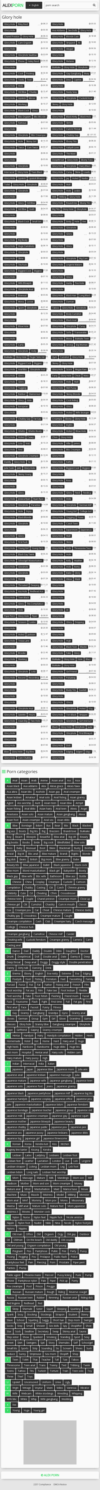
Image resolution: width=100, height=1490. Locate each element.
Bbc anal (33, 853)
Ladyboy (40, 1155)
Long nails (32, 1172)
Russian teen (25, 1297)
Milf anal (23, 1206)
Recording (34, 677)
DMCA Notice (60, 1484)
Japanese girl (32, 1138)
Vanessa (71, 1387)
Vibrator (84, 1387)
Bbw (6, 751)
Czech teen (72, 523)
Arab (34, 780)
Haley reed (33, 61)
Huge (81, 1041)
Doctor (84, 951)
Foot (28, 979)
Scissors (22, 622)
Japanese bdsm (54, 1104)
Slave (10, 1320)
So (29, 461)
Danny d (75, 956)
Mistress (48, 1194)
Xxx (14, 1404)
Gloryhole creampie (28, 455)
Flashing (56, 996)
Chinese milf (56, 934)
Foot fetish (41, 996)
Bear (57, 825)
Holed (75, 178)
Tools (21, 79)
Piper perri (9, 616)
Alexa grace (56, 786)
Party (54, 375)
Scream (67, 1348)
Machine (11, 1194)
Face (24, 1007)
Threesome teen (82, 548)
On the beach (34, 1239)
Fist (31, 984)
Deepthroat (58, 159)
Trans (42, 1365)
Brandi (63, 853)
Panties (11, 1268)
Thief (20, 1376)
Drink (48, 967)
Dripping (79, 622)
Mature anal (13, 1189)
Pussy (83, 1251)
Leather (29, 1161)
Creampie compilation (19, 921)
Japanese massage (60, 1075)
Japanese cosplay (41, 1099)
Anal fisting (60, 797)
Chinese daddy (83, 910)
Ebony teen (87, 159)
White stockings (44, 1393)
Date (63, 956)
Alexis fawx (73, 786)
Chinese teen (14, 898)
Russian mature (34, 1292)
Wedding (66, 1399)
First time (56, 1001)
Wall (68, 184)
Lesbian (16, 1155)
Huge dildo (59, 1046)
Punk (78, 1275)
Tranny (53, 1365)
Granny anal (78, 1013)
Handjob (28, 1035)
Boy (9, 836)
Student (72, 1314)
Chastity (50, 904)
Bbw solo (79, 842)
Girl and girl (85, 720)
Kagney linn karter (17, 1149)
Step (19, 1325)
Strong (69, 344)
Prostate (64, 1262)
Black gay (12, 876)
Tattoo (22, 1371)
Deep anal (30, 962)
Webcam (26, 1393)
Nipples (23, 1228)
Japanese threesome (55, 1138)
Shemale (27, 1309)
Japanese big (14, 1138)
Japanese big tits (83, 1093)
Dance (16, 951)
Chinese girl (13, 904)
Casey (31, 437)
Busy (86, 73)
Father (48, 984)
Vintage (26, 1387)
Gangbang (38, 1013)
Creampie (57, 418)
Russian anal (70, 1297)
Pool (29, 1286)
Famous (22, 122)
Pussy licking (64, 1275)
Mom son (78, 1177)
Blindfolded (63, 842)
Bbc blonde (40, 116)
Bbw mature (49, 853)
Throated (23, 585)
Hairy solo (57, 1052)
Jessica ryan (24, 498)
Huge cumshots (26, 246)
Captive (77, 79)
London (56, 1161)
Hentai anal (41, 1052)
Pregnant (17, 1251)
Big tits (56, 209)
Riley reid (23, 24)
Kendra (47, 1149)
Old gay (71, 1234)
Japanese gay (59, 1115)
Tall (57, 1359)
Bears (22, 859)
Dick (68, 745)
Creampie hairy (62, 921)
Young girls (37, 548)
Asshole (40, 791)
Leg (62, 1166)
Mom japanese (76, 1206)
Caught (68, 915)
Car (37, 910)
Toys (30, 1376)
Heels (90, 1035)
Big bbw (30, 751)
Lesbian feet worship (54, 1172)
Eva (77, 973)
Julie (19, 468)
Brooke (22, 653)
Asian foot (13, 820)
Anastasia (12, 814)
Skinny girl (31, 141)
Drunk (10, 956)
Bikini (52, 848)
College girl (86, 511)
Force (22, 984)
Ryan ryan (38, 498)
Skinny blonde (73, 394)
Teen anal (29, 1365)
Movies (26, 1211)
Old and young (15, 1245)
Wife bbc (12, 1399)
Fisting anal (62, 984)
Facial (85, 996)
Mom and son (41, 1183)
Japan (30, 1069)
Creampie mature (50, 915)
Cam (88, 939)
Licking (33, 1166)
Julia (77, 1075)
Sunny (22, 1354)
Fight (44, 1001)
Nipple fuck (56, 1217)
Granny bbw (42, 1024)
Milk (54, 196)
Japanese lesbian (36, 1075)
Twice (21, 147)
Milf (90, 1177)
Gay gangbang (73, 73)
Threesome (13, 1365)
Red (40, 1303)
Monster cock (42, 1211)
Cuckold (67, 882)
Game (87, 1018)
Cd (31, 893)
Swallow (29, 1331)
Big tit (20, 853)
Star (9, 1331)
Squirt (49, 1309)
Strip (34, 1348)
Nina (57, 1223)
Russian (16, 1292)
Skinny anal (69, 1331)
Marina (11, 1206)
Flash (35, 1001)
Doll (37, 956)
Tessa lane (23, 640)
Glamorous (34, 394)
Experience (86, 529)
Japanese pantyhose (39, 1093)
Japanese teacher (42, 1110)
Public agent (14, 1275)
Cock (20, 73)
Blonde (86, 853)
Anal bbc (22, 369)
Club (47, 921)
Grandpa (53, 1013)
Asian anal (57, 780)
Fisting (38, 979)
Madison (12, 1183)
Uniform (46, 1382)
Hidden (79, 1035)
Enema (16, 973)
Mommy (36, 1200)
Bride (37, 842)
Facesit (34, 1007)
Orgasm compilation (39, 1245)
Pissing (11, 1256)
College (11, 927)
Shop (75, 1354)
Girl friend (71, 671)
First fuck (22, 542)
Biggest (38, 270)
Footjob (17, 979)
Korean (16, 1144)
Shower (40, 1325)
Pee (64, 1251)
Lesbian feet (14, 1161)
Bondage (26, 825)
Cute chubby (24, 757)
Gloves (10, 1018)
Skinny (55, 104)
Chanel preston (11, 36)
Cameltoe (39, 934)
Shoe (89, 1325)
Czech (60, 887)
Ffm (86, 984)
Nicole (67, 1223)
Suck (89, 1348)
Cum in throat (73, 129)
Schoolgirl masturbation (30, 560)
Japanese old (84, 1110)
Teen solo (78, 1371)
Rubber (22, 394)
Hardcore (27, 1046)
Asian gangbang (66, 814)
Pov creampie (14, 1286)
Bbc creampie (38, 135)
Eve (84, 221)
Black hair (71, 295)
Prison (39, 1286)
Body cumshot (73, 313)
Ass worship (24, 803)
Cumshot (64, 357)
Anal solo (44, 797)
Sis (57, 1348)
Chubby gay (72, 135)
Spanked (38, 1337)
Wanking (22, 659)
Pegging (23, 1256)
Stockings (46, 1314)
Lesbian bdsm (15, 1172)
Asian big (22, 720)
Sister (39, 1309)
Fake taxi (52, 990)
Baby (19, 848)
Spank (10, 1314)
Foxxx (80, 517)
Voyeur (39, 1387)
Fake (68, 653)
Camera (77, 939)
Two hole (35, 720)
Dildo (59, 951)
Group (35, 1018)
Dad (26, 951)
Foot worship (14, 990)
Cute (23, 893)
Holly (33, 350)
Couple (29, 898)
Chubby (28, 887)
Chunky (33, 92)
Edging (69, 751)
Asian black (13, 786)
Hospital (26, 1052)
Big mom (46, 859)
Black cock (23, 110)
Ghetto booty (35, 431)
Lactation (42, 1161)
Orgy (60, 1234)
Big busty (22, 239)
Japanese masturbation (28, 1104)
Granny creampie (52, 1029)
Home (45, 1041)
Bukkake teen (82, 338)
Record (21, 677)
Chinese (16, 882)
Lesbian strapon (16, 1166)
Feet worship (14, 996)
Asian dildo (63, 820)
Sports (24, 1348)
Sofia (68, 332)
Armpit (79, 803)
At (79, 42)
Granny (25, 1013)
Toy (89, 1371)
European (23, 406)
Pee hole (79, 283)
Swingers (31, 1342)
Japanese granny (66, 1086)
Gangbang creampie (63, 1024)
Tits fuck (22, 264)
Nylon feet (40, 1217)
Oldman (18, 1239)
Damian (70, 301)
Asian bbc (26, 791)
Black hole (85, 116)
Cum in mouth (66, 904)
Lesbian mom (48, 1166)
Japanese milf (62, 1093)
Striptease (35, 1354)
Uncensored (31, 1382)
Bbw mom (13, 870)
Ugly (67, 1382)
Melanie (70, 61)
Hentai (16, 1035)
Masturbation (42, 1189)
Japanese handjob (17, 1099)
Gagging (70, 517)
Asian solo (28, 814)
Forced (11, 984)
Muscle (35, 1194)
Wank (21, 579)
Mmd (27, 1189)
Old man (17, 1234)
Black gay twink (26, 554)
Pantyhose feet (15, 1262)
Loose (30, 301)
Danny (10, 967)
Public (54, 1251)
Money (78, 1183)
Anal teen (61, 808)
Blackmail (64, 848)
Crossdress (30, 915)
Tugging (22, 387)
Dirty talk (23, 967)
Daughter (71, 951)
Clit (25, 904)
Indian (15, 1063)
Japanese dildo (79, 1132)
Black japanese (62, 865)
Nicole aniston (74, 1217)
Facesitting (75, 979)
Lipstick (22, 98)
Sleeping (61, 1309)
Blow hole (23, 326)
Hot (36, 1041)
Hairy (40, 1035)
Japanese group (64, 1110)
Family (89, 979)
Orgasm (49, 1234)
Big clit (72, 836)
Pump (88, 1275)
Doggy (44, 962)
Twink (86, 1365)
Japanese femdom (77, 1104)
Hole (20, 85)
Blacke (83, 646)
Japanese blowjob (40, 1121)
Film (40, 990)
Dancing (37, 967)
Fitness (57, 1007)
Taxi (65, 1359)
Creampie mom (67, 898)
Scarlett (82, 690)
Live (67, 1161)
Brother (88, 848)
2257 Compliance (42, 1484)
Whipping (77, 1393)
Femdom (51, 979)
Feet (63, 979)
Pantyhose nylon (27, 1280)
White (23, 1399)
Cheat (77, 375)
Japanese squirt (80, 1115)
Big (43, 831)
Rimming (54, 1297)
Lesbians (54, 1155)
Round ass (71, 203)
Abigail (69, 48)
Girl (53, 1018)
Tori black (71, 714)
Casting (41, 887)
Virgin (15, 1387)
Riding (61, 1292)
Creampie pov (23, 910)
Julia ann (82, 1069)
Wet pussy (71, 387)
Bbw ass (70, 876)
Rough (50, 1292)
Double (48, 951)
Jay (67, 178)
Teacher (46, 1359)
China (28, 882)
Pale (43, 1280)
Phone (21, 61)
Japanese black (15, 1093)
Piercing (41, 1262)
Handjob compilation (59, 1035)
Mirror (32, 98)
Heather (78, 560)
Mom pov (50, 1200)
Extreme (66, 973)
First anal (12, 1007)
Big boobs (12, 842)
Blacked (86, 825)
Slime (69, 122)
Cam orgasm (24, 42)
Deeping (35, 585)
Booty (82, 870)
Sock (18, 1331)
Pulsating (70, 677)
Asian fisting (13, 808)
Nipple (10, 1223)
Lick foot (73, 1166)
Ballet (46, 865)
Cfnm (55, 437)
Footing (30, 73)
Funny (45, 1007)
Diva (68, 79)
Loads (87, 172)
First (88, 1001)
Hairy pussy (32, 1058)
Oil (8, 1239)
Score (69, 369)
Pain (30, 1262)
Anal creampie (72, 791)
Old (39, 1234)
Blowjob (31, 836)
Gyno (65, 1013)
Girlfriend (22, 1029)
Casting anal (14, 945)
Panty (75, 1280)
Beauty (84, 836)
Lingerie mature (74, 264)
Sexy (86, 1337)
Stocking (32, 1314)
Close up (85, 898)
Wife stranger (82, 412)
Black (55, 727)
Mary (86, 375)
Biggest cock (24, 270)
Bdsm (39, 825)
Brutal (10, 853)
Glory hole (9, 24)
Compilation (13, 887)
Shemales (64, 1342)
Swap (55, 1331)
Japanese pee (78, 1127)
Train (65, 1371)
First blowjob (85, 733)
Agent (10, 803)
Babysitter (69, 870)
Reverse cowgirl (78, 1292)
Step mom (74, 1320)
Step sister (13, 1337)
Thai (35, 1359)
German (23, 1018)
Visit (28, 443)
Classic (82, 904)
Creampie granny (59, 939)
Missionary (78, 1200)
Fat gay (37, 418)
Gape (10, 1029)
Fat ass (30, 990)
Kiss (54, 1144)
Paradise (35, 505)
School (20, 1320)
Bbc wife (41, 876)
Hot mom (12, 1052)
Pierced (49, 1275)
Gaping (35, 1029)
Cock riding (72, 400)
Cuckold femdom (36, 939)
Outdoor (84, 1234)
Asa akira (12, 791)
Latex (28, 1155)
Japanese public (39, 1127)
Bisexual (22, 295)
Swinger (88, 1320)
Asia (77, 780)
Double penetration (80, 962)
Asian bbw (66, 803)
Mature (41, 1177)
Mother (24, 1183)
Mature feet (57, 1206)
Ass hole (22, 591)
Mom (15, 1177)
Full (68, 1001)
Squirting (33, 1320)
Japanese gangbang (61, 1080)
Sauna (82, 1331)
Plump (22, 1268)
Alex (12, 5)
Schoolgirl (87, 1342)
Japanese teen (84, 1080)
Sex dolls (72, 30)
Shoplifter (76, 1325)
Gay (14, 1013)
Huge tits (74, 1046)
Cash (38, 921)
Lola (20, 443)
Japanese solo (15, 1086)
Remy (77, 566)
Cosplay (40, 882)
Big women (81, 344)
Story (52, 1342)
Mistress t (12, 1211)
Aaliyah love (72, 147)
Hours (32, 714)
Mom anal (12, 1200)
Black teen (71, 646)
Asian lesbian (14, 797)
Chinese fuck (26, 927)
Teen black (36, 172)
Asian (24, 780)
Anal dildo (30, 808)
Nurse (26, 1217)
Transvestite (80, 332)
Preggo (51, 1286)
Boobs (26, 842)
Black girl (54, 870)
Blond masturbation (34, 870)
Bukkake (56, 67)
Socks (10, 1325)
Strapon (59, 1314)
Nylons (11, 1228)
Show (26, 1337)
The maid (70, 153)
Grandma (75, 1018)
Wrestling (62, 1393)
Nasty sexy (71, 92)
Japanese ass (14, 1132)
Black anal (71, 320)
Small (29, 1325)
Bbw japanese (31, 865)
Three (10, 1376)
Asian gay (54, 791)
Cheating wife (14, 939)
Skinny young (24, 474)
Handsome (43, 1046)
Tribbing (74, 1365)
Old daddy (51, 1239)
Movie (84, 1189)
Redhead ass (36, 591)
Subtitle (22, 714)
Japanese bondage (17, 1110)
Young (16, 1410)
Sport (21, 307)
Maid (56, 1189)
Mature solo (39, 1206)
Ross (68, 480)
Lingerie (86, 1161)
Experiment (72, 529)
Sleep (15, 1309)
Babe (69, 572)
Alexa (69, 579)
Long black (85, 295)
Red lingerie (13, 1303)
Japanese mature (16, 1080)
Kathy (69, 461)
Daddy (7, 461)
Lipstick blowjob (37, 178)
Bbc (66, 825)
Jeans (50, 1086)
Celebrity (12, 893)
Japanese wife (38, 1080)
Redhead (29, 1303)
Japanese (17, 1069)
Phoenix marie (33, 1275)
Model (60, 1194)
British (33, 859)
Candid (70, 934)
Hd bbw (22, 92)
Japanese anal (15, 1075)
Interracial (9, 172)
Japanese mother (16, 1121)
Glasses (11, 1024)
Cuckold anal (85, 98)
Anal (14, 780)
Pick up (64, 1280)
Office (29, 1234)
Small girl (37, 221)
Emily (68, 221)
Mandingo (63, 1177)
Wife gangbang (49, 1399)
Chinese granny (76, 887)
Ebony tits (71, 141)
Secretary (43, 1331)
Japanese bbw (45, 1069)
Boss (10, 848)
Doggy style (58, 962)
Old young (60, 1245)
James (77, 443)
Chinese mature (62, 910)
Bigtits (69, 424)
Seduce (11, 1354)
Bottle (82, 876)
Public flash (60, 1256)
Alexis (73, 808)
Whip (34, 1399)
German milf (85, 505)
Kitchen (65, 1144)
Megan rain (81, 369)
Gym (54, 357)
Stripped (70, 42)
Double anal (50, 956)
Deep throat (14, 962)
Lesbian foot (70, 1155)
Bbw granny (62, 859)
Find (20, 449)
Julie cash (9, 468)
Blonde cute (72, 36)
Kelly (68, 560)
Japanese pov (59, 1127)
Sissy (20, 1314)
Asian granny (77, 797)
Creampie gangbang (18, 934)
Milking (62, 196)
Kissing (35, 1149)
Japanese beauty (63, 1121)
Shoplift (64, 1354)
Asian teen (50, 803)
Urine (58, 1382)
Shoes (79, 1348)
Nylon (15, 1217)
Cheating (42, 893)
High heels (13, 1046)
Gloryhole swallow (27, 55)
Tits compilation (35, 603)
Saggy (45, 1320)
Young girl (71, 511)
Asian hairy (45, 808)
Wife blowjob (24, 283)
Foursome (22, 1001)
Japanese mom (65, 1069)
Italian (51, 1063)
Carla (20, 344)
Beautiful (45, 836)
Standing (65, 1337)
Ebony (68, 418)
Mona (21, 301)
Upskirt (16, 1382)
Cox (9, 910)
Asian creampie (31, 820)
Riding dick (87, 1297)
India (41, 1063)
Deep (87, 956)
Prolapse (45, 1256)
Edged (79, 751)
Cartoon (81, 882)
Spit (42, 1342)
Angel (84, 808)
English (39, 973)
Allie (68, 443)
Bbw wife (27, 876)
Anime (44, 780)
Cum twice (32, 147)
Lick (75, 1161)
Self (75, 1342)
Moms (64, 1200)
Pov (34, 1256)
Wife (14, 1393)
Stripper (83, 714)
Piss (29, 1251)
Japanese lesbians (57, 1132)
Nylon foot (24, 1223)
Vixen (50, 1387)
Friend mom (71, 996)
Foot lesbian (68, 990)
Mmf (25, 1200)
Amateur (30, 797)
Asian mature (45, 814)
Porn (52, 1262)
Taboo (55, 307)
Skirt (19, 1342)
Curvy (69, 172)
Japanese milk (14, 1115)
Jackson (31, 634)
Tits (32, 1371)
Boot (42, 848)
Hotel (27, 1041)
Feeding (87, 492)
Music (23, 1194)
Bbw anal (59, 836)
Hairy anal (68, 1041)
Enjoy (28, 511)
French (76, 984)
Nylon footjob (83, 1223)
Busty (77, 848)
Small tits (12, 1348)
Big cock (48, 842)
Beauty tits (13, 865)
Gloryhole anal (25, 289)
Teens (10, 1371)
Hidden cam (74, 1052)
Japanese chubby (16, 1127)
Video (60, 1387)
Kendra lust (41, 1144)
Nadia (85, 178)
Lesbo (77, 190)
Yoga (26, 1410)
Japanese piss (84, 1099)
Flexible (83, 990)
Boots (22, 831)
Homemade (13, 1041)
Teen (15, 1359)
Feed (77, 492)
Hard (56, 1041)
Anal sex (48, 820)
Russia (10, 1297)
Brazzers (54, 831)
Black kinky (71, 116)
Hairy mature (14, 1058)
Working (22, 104)
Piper (34, 616)
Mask (77, 579)
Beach (18, 836)
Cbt (51, 887)
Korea (28, 1144)
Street (10, 1342)
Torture (54, 1371)
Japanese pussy (34, 1132)
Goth (31, 209)
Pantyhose (41, 1251)
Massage (27, 1177)
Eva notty (52, 973)
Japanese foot (35, 1086)
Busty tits (71, 690)
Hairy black (84, 166)
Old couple (67, 1239)
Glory (35, 110)
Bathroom (56, 876)
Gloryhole (83, 67)
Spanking (75, 1309)
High (68, 640)
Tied (63, 1365)
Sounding (46, 1348)
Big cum (83, 258)
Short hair (58, 1320)
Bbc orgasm (24, 116)
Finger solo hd (37, 357)
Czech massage (84, 921)
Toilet (7, 184)
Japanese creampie (37, 1115)
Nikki (48, 1223)
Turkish (42, 1371)
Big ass (11, 831)
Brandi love (69, 831)
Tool (29, 79)
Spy (65, 1325)
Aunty (69, 283)
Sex (86, 1309)
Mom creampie (61, 1183)
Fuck (9, 1001)
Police (74, 1256)
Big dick (11, 859)
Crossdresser (68, 893)
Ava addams (58, 30)
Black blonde (24, 517)
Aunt (37, 803)
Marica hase (70, 1189)
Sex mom (50, 1354)
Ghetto (21, 431)
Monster (84, 1194)
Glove (62, 1018)
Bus (48, 825)
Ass (69, 780)
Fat (39, 984)
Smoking (51, 1337)
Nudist (38, 1223)
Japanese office (63, 1099)
